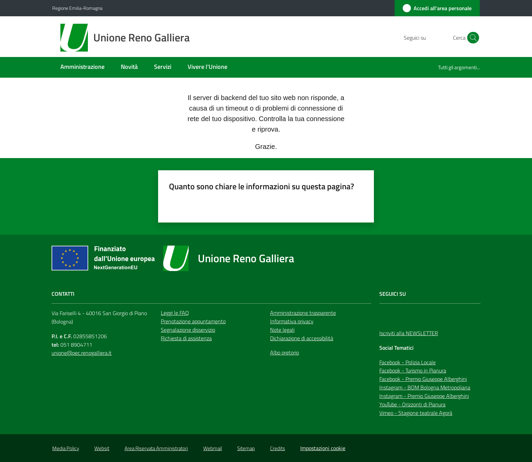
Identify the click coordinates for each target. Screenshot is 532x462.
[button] (471, 38)
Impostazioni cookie (322, 448)
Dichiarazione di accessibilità (301, 338)
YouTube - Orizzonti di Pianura (412, 404)
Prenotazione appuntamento (193, 321)
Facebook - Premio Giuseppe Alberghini (423, 379)
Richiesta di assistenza (186, 338)
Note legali (282, 330)
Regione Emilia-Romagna (77, 8)
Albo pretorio (284, 352)
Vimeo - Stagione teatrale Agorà (415, 413)
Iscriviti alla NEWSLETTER (408, 333)
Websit (101, 448)
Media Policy (65, 448)
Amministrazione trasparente (303, 313)
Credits (277, 448)
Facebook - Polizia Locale (407, 362)
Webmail (212, 448)
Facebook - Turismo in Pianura (412, 370)
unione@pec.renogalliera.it (82, 353)
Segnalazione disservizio (188, 330)
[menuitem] (82, 67)
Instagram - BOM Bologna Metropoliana (424, 387)
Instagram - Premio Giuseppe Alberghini (424, 396)
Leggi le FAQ (175, 313)
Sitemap (246, 448)
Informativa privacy (292, 321)
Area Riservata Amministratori (156, 448)
